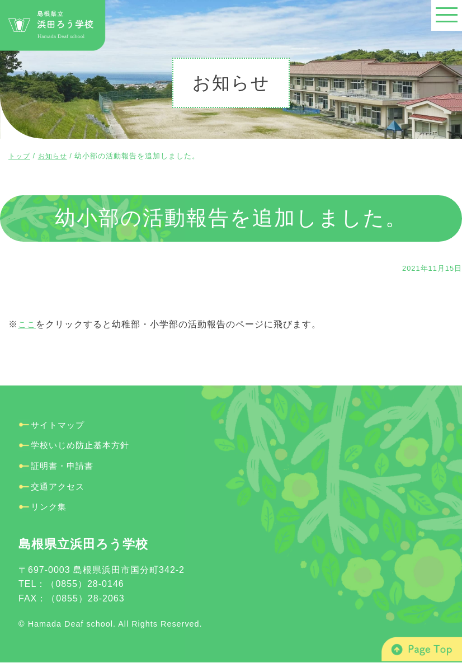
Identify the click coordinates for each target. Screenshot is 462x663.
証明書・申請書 (64, 466)
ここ (27, 324)
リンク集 (50, 506)
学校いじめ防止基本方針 (83, 445)
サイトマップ (59, 425)
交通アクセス (59, 486)
